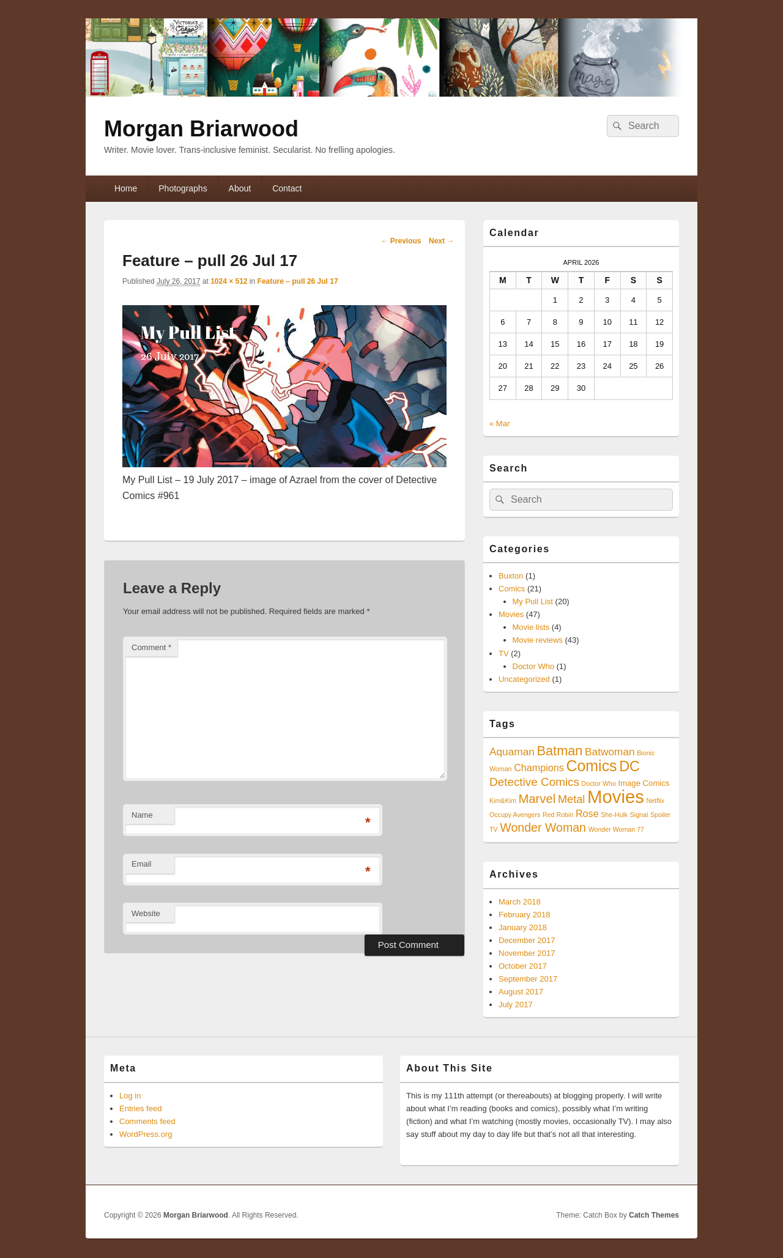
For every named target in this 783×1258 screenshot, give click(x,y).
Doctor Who (534, 666)
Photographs (182, 188)
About (240, 188)
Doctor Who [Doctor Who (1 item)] (599, 783)
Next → (441, 241)
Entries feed (140, 1108)
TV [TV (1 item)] (493, 829)
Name (142, 815)
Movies (511, 614)
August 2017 (521, 991)
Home (125, 188)
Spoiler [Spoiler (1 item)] (660, 814)
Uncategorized (524, 679)
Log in (130, 1095)
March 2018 (520, 901)
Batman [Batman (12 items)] (559, 750)
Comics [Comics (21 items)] (591, 765)
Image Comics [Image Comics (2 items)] (643, 783)
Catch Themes (654, 1215)
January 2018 (523, 927)
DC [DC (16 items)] (629, 766)
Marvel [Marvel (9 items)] (536, 798)
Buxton (511, 575)
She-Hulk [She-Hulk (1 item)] (614, 814)
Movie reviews (538, 640)
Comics (512, 588)
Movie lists (531, 627)
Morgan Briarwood (201, 128)
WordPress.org (145, 1134)
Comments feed (147, 1121)
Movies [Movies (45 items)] (615, 796)
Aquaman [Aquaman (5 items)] (512, 752)
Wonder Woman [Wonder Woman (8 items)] (543, 827)
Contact (287, 188)
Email (142, 863)
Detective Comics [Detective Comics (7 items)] (534, 781)
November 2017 (527, 953)
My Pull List (533, 601)
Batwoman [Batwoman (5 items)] (610, 752)
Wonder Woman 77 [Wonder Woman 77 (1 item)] (616, 829)
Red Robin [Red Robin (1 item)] (558, 814)
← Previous (400, 241)
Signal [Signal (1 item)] (639, 814)
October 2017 (523, 966)
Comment (151, 647)
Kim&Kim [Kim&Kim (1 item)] (502, 800)
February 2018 (525, 914)
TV (504, 653)
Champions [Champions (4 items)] (539, 767)
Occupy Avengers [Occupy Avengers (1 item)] (514, 814)
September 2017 (528, 978)
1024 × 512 (228, 281)
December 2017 (527, 940)
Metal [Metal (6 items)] (571, 799)
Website (146, 913)
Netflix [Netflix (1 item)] (656, 800)
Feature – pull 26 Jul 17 (298, 281)
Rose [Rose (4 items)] (587, 813)
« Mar (499, 423)
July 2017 (516, 1004)
